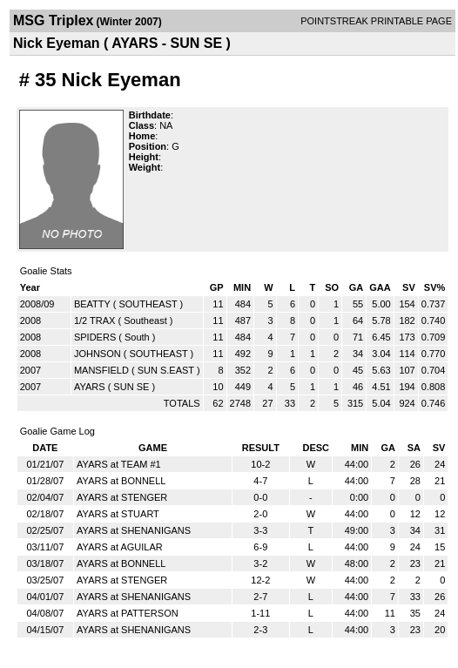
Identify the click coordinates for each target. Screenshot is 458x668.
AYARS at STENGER (122, 497)
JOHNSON (97, 353)
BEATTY (92, 304)
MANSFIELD (101, 370)
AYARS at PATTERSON (127, 613)
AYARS (89, 386)
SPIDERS (95, 337)
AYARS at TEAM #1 (119, 464)
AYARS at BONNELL (121, 481)
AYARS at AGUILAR (120, 547)
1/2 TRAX (95, 320)
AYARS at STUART (118, 514)
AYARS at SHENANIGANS (134, 530)
